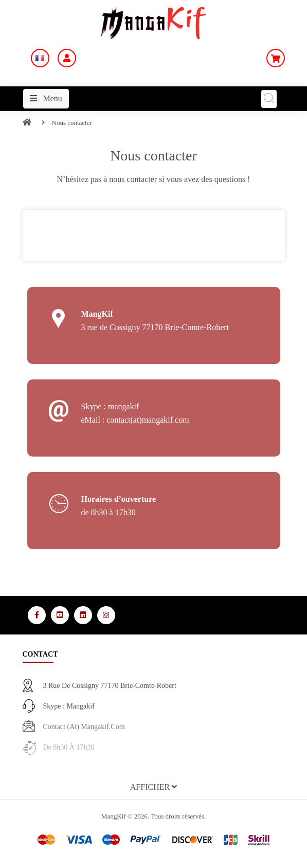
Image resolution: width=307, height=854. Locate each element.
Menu (46, 98)
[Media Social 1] (37, 615)
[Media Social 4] (106, 615)
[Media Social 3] (83, 615)
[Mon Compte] (67, 58)
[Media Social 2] (60, 615)
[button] (153, 787)
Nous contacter (72, 122)
